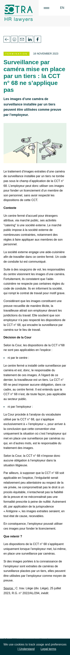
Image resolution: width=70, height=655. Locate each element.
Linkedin (30, 39)
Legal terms (48, 649)
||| (46, 8)
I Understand (26, 649)
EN (62, 7)
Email (22, 39)
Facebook (37, 39)
